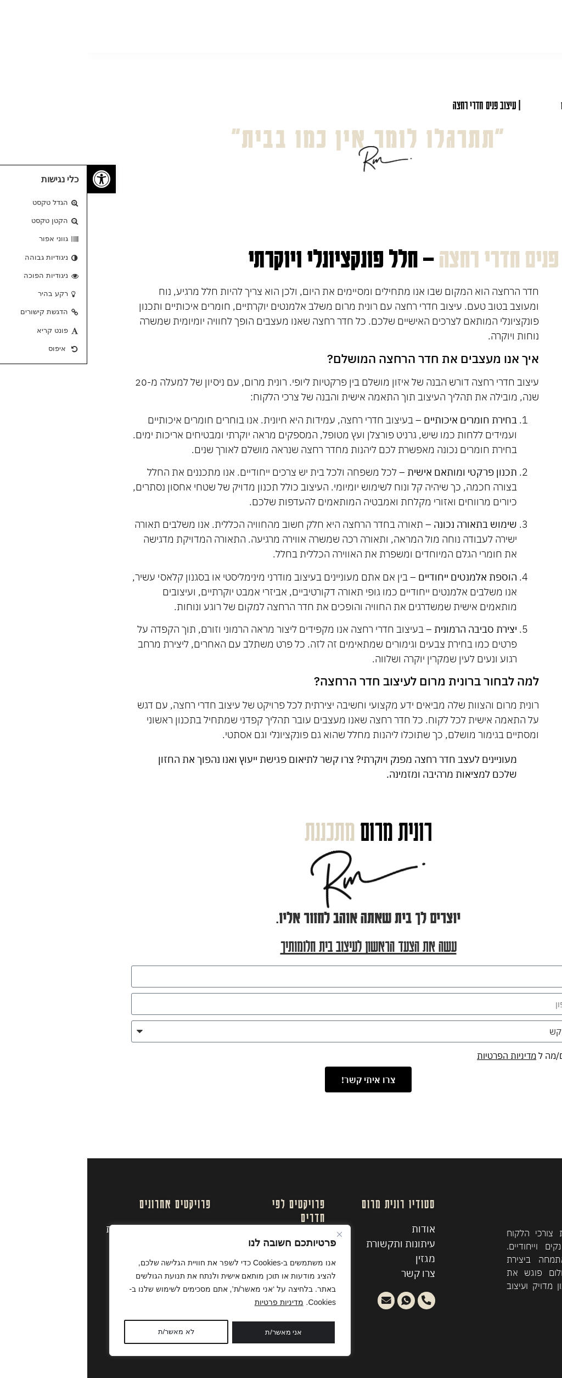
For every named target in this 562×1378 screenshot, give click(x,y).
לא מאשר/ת (192, 1332)
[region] (142, 1292)
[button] (14, 179)
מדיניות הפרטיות (419, 1055)
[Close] (251, 1236)
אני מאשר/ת (89, 1332)
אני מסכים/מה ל (449, 1055)
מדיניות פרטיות (191, 1305)
